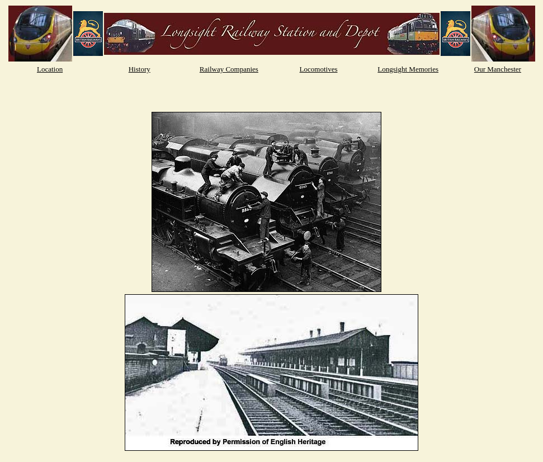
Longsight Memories (407, 69)
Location (50, 69)
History (139, 69)
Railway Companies (229, 69)
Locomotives (319, 69)
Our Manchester (497, 69)
